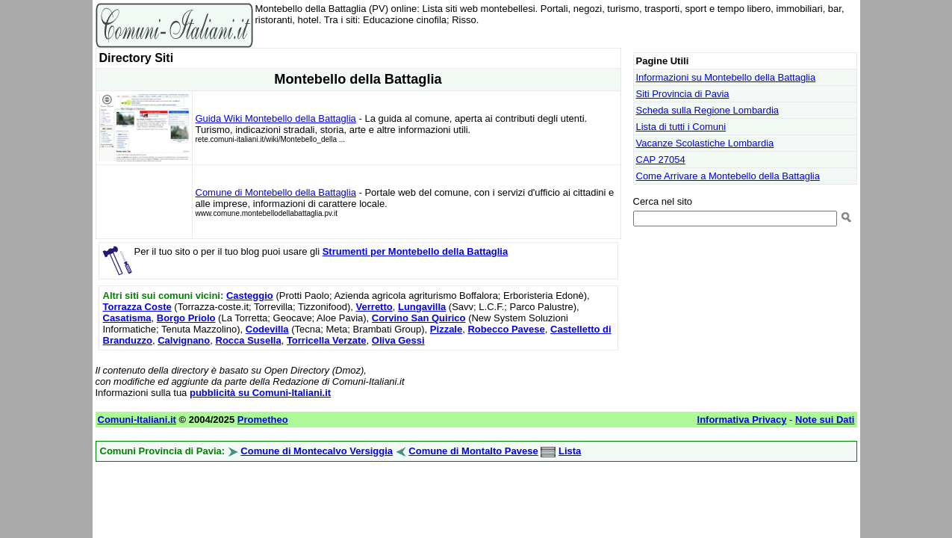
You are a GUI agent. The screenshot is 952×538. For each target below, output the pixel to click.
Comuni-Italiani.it (137, 419)
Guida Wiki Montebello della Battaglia (276, 118)
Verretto (374, 306)
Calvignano (184, 340)
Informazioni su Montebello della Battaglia (726, 77)
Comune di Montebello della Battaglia (276, 192)
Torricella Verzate (327, 340)
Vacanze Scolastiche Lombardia (705, 143)
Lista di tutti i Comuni (681, 126)
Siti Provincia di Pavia (682, 93)
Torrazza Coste (137, 306)
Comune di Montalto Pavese (473, 451)
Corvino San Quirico (419, 318)
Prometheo (262, 419)
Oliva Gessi (398, 340)
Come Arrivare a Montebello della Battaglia (728, 176)
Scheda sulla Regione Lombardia (708, 110)
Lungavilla (422, 306)
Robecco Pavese (505, 329)
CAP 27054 (660, 159)
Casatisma (127, 318)
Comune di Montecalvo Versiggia (316, 451)
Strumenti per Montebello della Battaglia (415, 251)
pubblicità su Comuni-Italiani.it (260, 392)
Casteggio (249, 295)
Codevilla (267, 329)
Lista (570, 451)
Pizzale (446, 329)
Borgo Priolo (186, 318)
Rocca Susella (248, 340)
